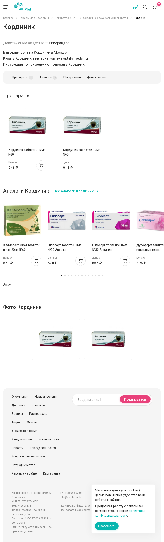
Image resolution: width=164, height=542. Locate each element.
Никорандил (59, 43)
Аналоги (48, 77)
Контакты (38, 405)
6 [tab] (78, 275)
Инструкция (72, 77)
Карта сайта (51, 473)
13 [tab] (102, 275)
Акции (16, 422)
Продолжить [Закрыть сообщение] (106, 526)
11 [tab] (95, 275)
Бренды (17, 413)
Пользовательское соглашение (79, 509)
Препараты (22, 77)
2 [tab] (65, 275)
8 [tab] (85, 275)
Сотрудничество (23, 465)
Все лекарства (49, 439)
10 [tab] (92, 275)
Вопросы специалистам (28, 456)
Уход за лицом (22, 439)
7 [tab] (82, 275)
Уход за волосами (24, 430)
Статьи (32, 422)
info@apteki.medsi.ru (72, 497)
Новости (17, 448)
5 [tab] (75, 275)
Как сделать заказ (43, 448)
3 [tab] (68, 275)
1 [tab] (61, 275)
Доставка (18, 405)
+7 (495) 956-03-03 (71, 492)
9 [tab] (88, 275)
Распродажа (38, 413)
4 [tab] (71, 275)
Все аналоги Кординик (74, 191)
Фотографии (96, 77)
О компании (20, 396)
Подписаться (135, 399)
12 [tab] (99, 275)
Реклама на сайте (24, 473)
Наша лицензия (46, 396)
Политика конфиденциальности (79, 505)
